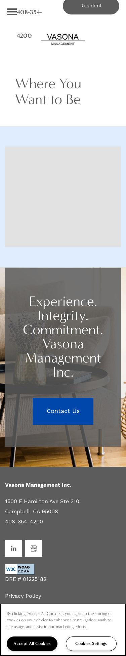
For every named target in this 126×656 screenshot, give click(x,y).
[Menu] (12, 12)
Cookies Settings (91, 643)
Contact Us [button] (63, 411)
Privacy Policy (23, 596)
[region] (63, 629)
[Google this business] (33, 548)
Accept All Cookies (32, 643)
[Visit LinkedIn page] (13, 548)
